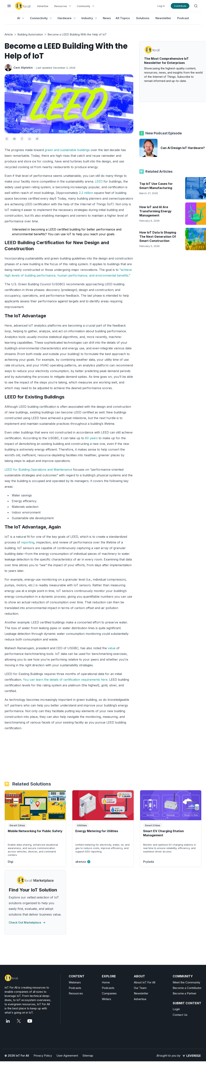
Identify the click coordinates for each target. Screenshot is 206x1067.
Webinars (75, 982)
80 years (91, 438)
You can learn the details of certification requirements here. (65, 679)
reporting (27, 542)
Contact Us (180, 1015)
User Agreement (67, 1055)
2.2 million (86, 193)
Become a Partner (184, 993)
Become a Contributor (187, 988)
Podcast (183, 18)
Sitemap (88, 1055)
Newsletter (163, 18)
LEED (99, 181)
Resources (76, 993)
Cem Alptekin (23, 67)
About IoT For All (144, 982)
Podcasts (75, 988)
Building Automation (30, 34)
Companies (109, 993)
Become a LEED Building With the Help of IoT (77, 34)
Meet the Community (186, 982)
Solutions (142, 18)
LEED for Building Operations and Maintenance (38, 469)
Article (9, 34)
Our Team (140, 988)
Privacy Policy (43, 1055)
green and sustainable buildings (67, 150)
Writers (106, 999)
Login (176, 1009)
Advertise (42, 6)
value (111, 648)
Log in (161, 5)
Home (106, 982)
